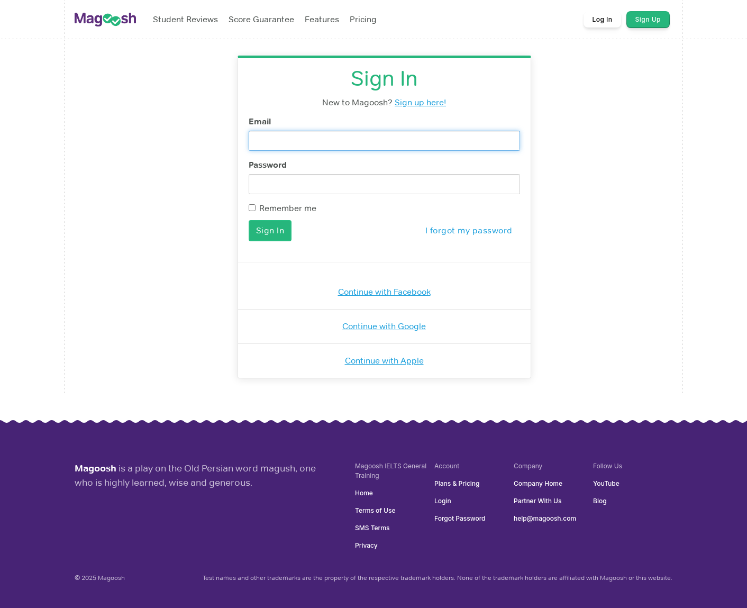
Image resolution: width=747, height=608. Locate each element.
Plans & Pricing (457, 483)
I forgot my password (469, 230)
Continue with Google (384, 326)
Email (260, 121)
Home (364, 493)
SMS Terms (372, 528)
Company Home (538, 483)
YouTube (606, 483)
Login (442, 501)
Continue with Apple (384, 361)
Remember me (282, 208)
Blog (600, 501)
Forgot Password (459, 518)
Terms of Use (375, 510)
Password (268, 165)
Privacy (366, 545)
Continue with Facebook (384, 292)
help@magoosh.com (545, 518)
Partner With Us (537, 501)
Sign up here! (420, 102)
